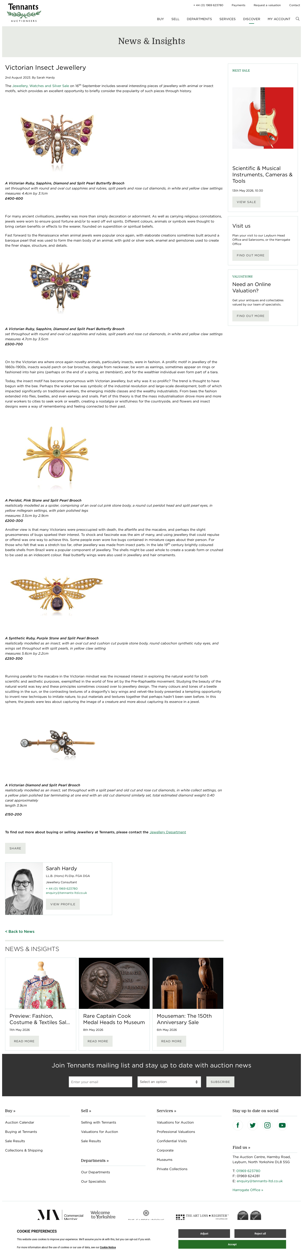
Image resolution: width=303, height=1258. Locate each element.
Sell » (86, 1111)
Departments (199, 19)
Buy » (10, 1111)
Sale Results (15, 1141)
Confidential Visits (172, 1141)
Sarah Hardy (61, 868)
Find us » (241, 1147)
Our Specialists (93, 1181)
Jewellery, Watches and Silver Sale (40, 86)
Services (227, 19)
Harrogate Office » (248, 1190)
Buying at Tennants (21, 1132)
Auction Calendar (19, 1122)
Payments (238, 5)
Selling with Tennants (98, 1122)
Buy (160, 19)
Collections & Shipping (24, 1150)
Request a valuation (267, 5)
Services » (166, 1111)
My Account (279, 19)
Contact (294, 5)
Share (15, 848)
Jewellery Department (168, 832)
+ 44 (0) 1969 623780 (208, 5)
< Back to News (19, 931)
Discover (251, 19)
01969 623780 (248, 1171)
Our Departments (95, 1172)
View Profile (62, 904)
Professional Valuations (176, 1132)
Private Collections (172, 1169)
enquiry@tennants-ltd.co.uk (66, 892)
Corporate (165, 1150)
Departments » (95, 1160)
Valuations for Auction (99, 1132)
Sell (175, 19)
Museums (164, 1160)
